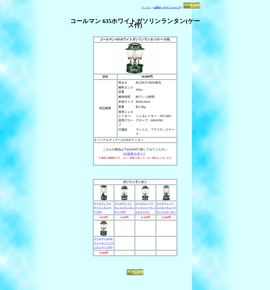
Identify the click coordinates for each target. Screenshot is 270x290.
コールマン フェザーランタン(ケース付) (103, 207)
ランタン (146, 7)
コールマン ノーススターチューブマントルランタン (166, 207)
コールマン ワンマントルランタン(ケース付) (124, 207)
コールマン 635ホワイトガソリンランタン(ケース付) (103, 243)
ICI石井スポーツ (135, 153)
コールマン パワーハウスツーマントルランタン (145, 207)
